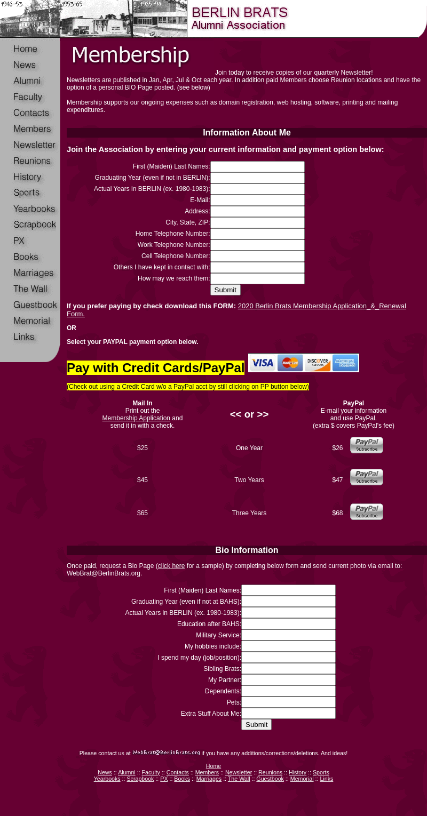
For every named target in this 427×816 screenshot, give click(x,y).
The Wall (239, 778)
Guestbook (270, 778)
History (297, 772)
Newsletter (238, 772)
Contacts (178, 772)
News (105, 772)
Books (182, 778)
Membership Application (136, 418)
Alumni (127, 772)
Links (326, 778)
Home (213, 766)
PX (164, 778)
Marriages (209, 778)
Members (207, 772)
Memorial (302, 778)
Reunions (270, 772)
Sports (321, 772)
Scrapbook (140, 778)
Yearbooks (107, 778)
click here (171, 566)
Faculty (151, 772)
